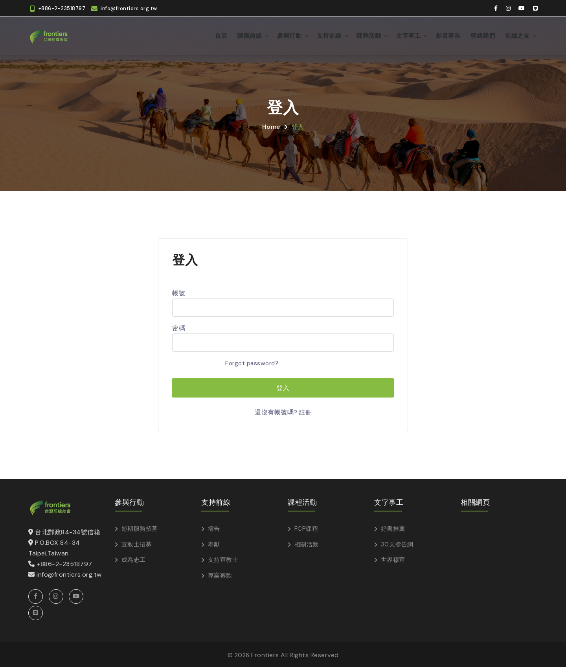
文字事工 (408, 35)
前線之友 (517, 35)
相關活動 (306, 543)
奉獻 (214, 543)
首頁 (221, 35)
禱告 (214, 527)
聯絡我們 (482, 35)
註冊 (305, 411)
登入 (297, 126)
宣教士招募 (136, 543)
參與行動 (289, 35)
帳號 (178, 292)
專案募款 (220, 574)
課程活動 (369, 35)
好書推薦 (393, 527)
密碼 (178, 327)
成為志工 (133, 559)
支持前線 (329, 35)
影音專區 (448, 35)
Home (271, 126)
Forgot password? (250, 362)
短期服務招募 (139, 527)
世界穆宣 (393, 559)
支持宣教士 (223, 559)
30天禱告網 (397, 543)
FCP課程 (306, 527)
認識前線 (249, 35)
